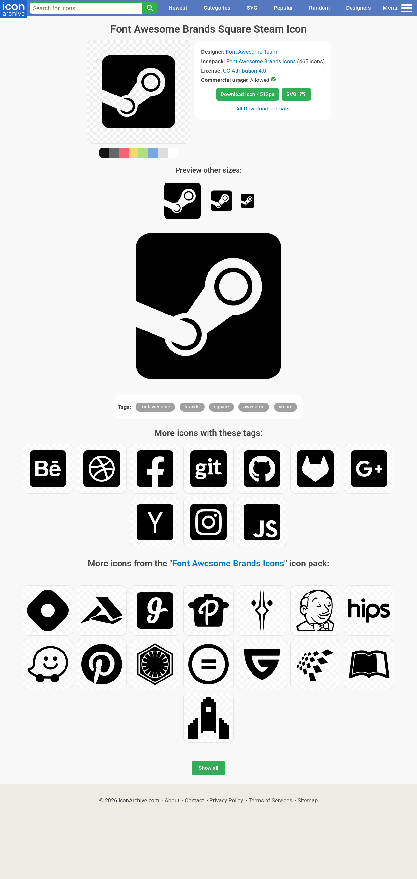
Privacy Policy (226, 800)
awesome (254, 407)
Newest (177, 8)
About (172, 800)
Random (319, 8)
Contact (194, 800)
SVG (252, 8)
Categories (217, 8)
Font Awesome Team (251, 52)
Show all (208, 768)
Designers (358, 8)
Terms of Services (270, 800)
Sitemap (308, 800)
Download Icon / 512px (247, 94)
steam (286, 407)
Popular (283, 8)
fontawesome (155, 407)
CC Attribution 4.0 (244, 70)
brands (192, 407)
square (221, 407)
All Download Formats (263, 108)
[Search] (149, 8)
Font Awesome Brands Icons (261, 61)
